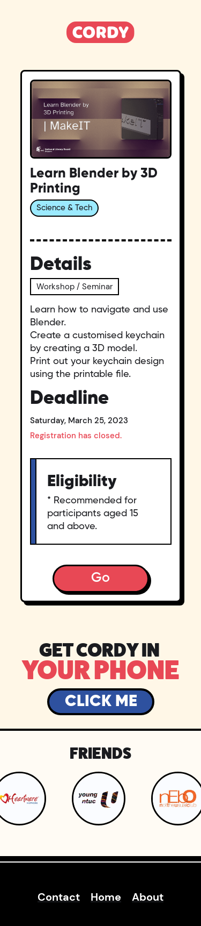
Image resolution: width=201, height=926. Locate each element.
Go (100, 578)
